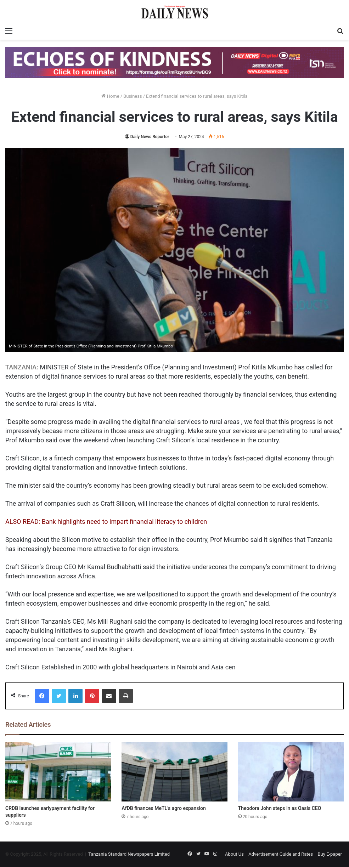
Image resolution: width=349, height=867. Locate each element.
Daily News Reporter (149, 136)
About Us (234, 854)
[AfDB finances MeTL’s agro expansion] (174, 771)
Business (132, 96)
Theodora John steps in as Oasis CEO (279, 808)
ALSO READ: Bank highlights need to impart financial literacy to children (106, 521)
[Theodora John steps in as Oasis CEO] (291, 771)
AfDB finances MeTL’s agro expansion (164, 808)
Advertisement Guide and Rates (280, 854)
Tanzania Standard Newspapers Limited (129, 854)
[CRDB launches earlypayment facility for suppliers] (58, 771)
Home (110, 96)
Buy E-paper (329, 854)
